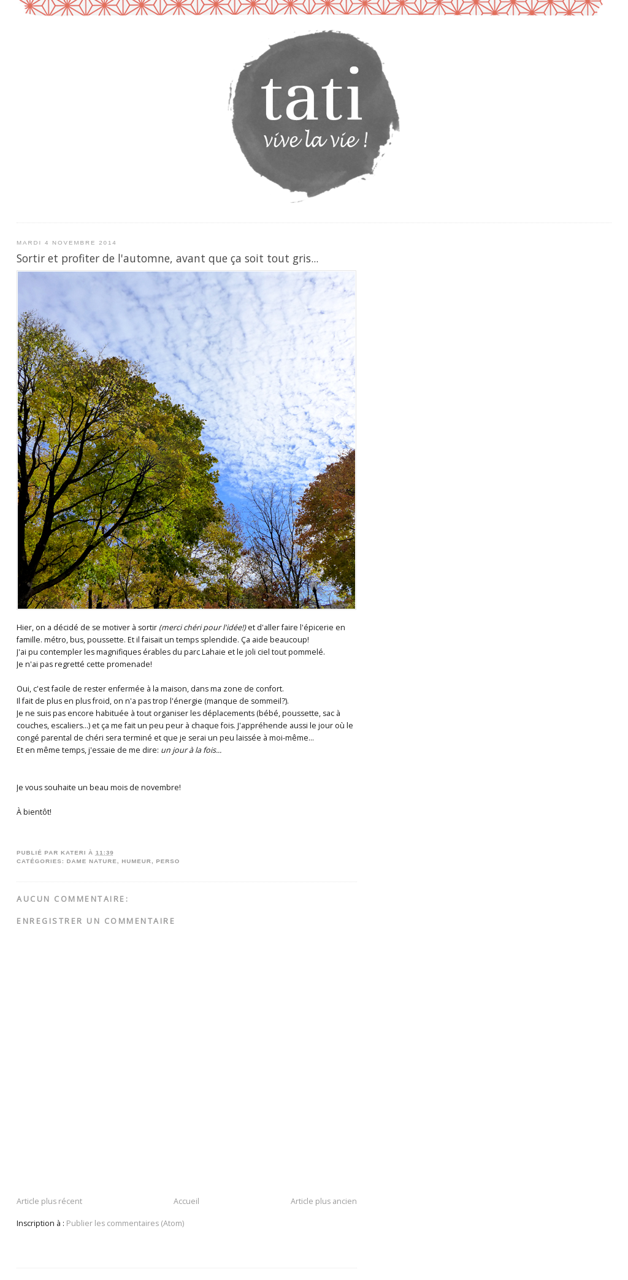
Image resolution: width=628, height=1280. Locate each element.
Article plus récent (49, 1201)
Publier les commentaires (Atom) (125, 1223)
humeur (136, 861)
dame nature (92, 861)
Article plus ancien (324, 1201)
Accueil (186, 1201)
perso (168, 861)
